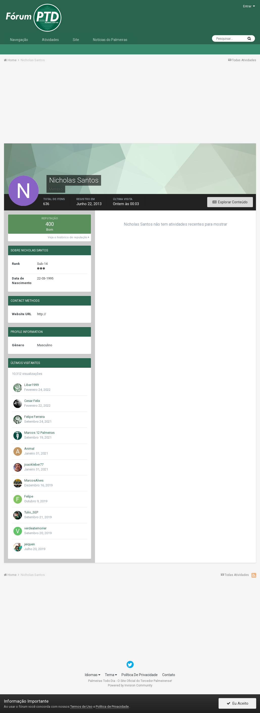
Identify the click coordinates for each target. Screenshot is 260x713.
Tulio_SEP (31, 512)
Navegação (19, 40)
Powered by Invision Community (130, 685)
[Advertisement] (130, 104)
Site (76, 40)
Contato (168, 675)
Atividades (50, 40)
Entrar (249, 6)
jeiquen (29, 544)
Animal (29, 448)
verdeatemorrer (35, 528)
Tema (111, 675)
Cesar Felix (32, 401)
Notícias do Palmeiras (110, 40)
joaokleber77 (33, 464)
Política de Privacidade (112, 706)
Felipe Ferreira (34, 417)
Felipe (28, 496)
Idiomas (92, 675)
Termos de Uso (81, 706)
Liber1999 (31, 385)
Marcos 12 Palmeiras (39, 433)
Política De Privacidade (140, 675)
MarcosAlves (33, 480)
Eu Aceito (237, 703)
